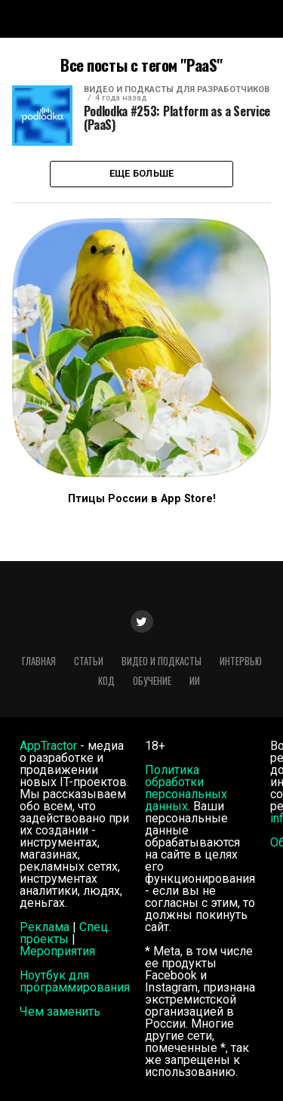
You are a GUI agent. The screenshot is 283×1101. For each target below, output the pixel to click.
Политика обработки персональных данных (186, 788)
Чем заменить (60, 1011)
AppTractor (48, 746)
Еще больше (141, 173)
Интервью (241, 661)
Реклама (44, 927)
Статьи (88, 661)
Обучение (152, 681)
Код (106, 681)
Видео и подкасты (161, 661)
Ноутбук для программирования (75, 981)
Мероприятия (57, 951)
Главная (39, 661)
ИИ (194, 681)
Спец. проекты (65, 933)
